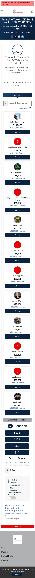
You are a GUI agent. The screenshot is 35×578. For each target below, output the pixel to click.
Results (4, 560)
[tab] (17, 95)
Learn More (20, 571)
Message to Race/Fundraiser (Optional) (14, 493)
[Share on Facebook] (12, 36)
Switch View (25, 108)
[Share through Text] (22, 36)
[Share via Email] (19, 36)
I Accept (17, 575)
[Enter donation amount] (19, 470)
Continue (17, 526)
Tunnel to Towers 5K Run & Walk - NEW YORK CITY (17, 21)
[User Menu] (32, 11)
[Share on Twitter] (15, 36)
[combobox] (17, 519)
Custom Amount (17, 458)
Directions (27, 33)
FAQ (3, 548)
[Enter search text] (19, 103)
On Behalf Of (13, 480)
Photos (4, 552)
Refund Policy (7, 556)
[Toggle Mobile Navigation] (2, 11)
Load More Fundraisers (17, 420)
